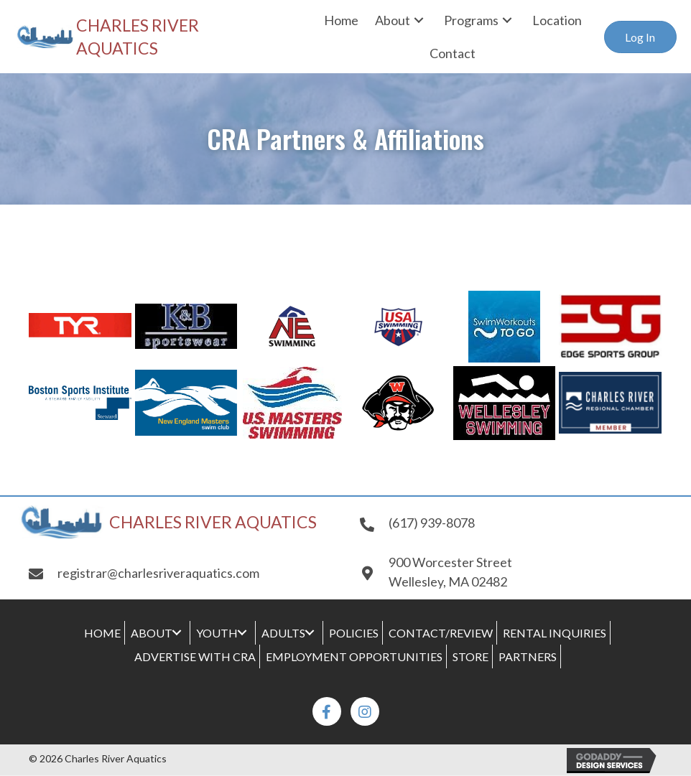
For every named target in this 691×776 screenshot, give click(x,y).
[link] (341, 20)
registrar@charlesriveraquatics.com (158, 573)
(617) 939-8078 (432, 522)
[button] (640, 37)
